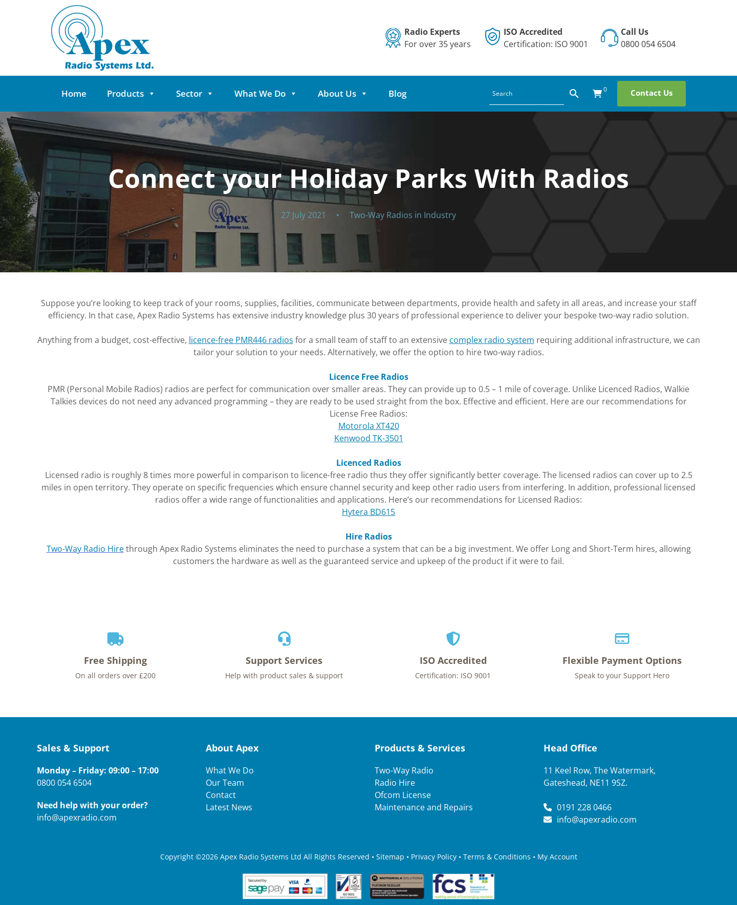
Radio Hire (395, 782)
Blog (397, 93)
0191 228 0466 (584, 807)
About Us (343, 93)
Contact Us (652, 93)
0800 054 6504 (648, 44)
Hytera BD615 (368, 512)
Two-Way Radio (404, 770)
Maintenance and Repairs (424, 807)
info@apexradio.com (77, 817)
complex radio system (491, 340)
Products (131, 93)
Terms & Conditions (497, 856)
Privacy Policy (434, 856)
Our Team (225, 782)
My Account (557, 856)
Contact (221, 795)
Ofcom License (403, 795)
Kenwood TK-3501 (368, 438)
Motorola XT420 (368, 426)
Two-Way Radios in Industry (403, 215)
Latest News (229, 807)
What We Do (265, 93)
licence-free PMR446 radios (241, 340)
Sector (195, 93)
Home (73, 93)
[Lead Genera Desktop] (102, 36)
